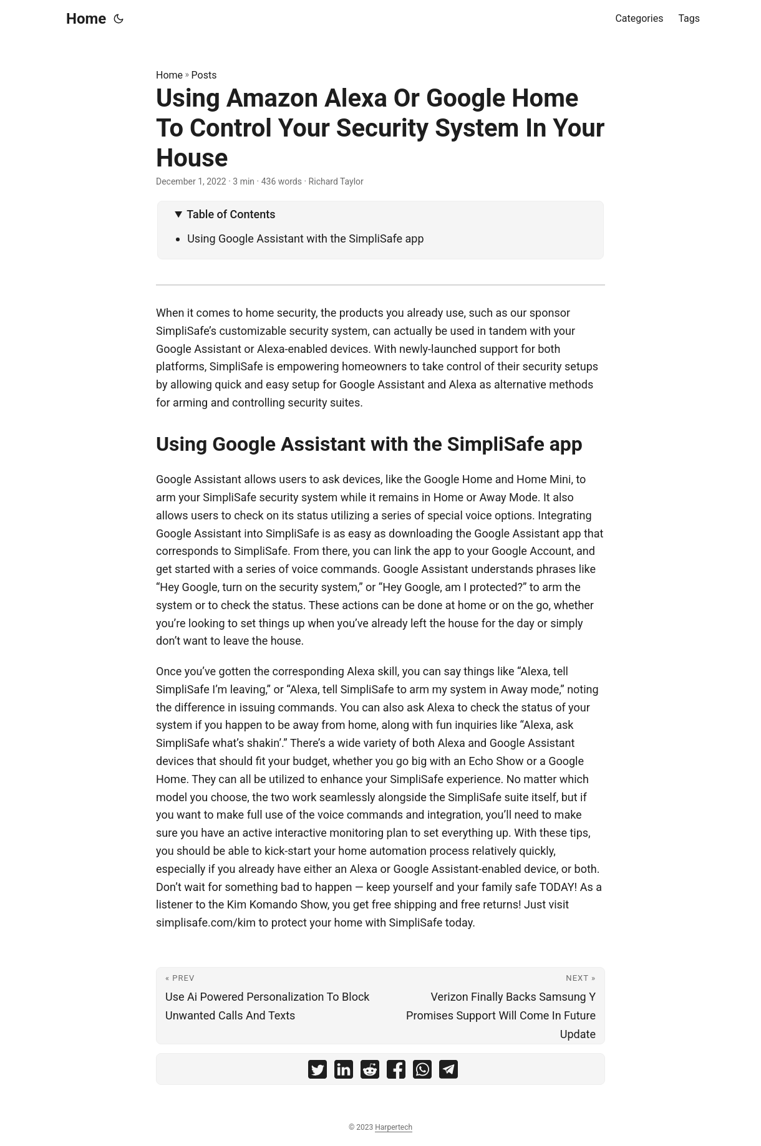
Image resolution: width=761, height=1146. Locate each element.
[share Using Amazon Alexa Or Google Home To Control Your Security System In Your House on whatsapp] (422, 1072)
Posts (204, 75)
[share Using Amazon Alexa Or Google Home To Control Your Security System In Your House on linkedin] (343, 1072)
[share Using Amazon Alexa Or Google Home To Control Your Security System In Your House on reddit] (370, 1072)
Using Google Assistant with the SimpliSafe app (305, 238)
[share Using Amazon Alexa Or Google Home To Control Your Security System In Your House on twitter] (317, 1072)
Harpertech (393, 1127)
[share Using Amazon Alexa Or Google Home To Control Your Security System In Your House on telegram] (448, 1072)
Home (86, 18)
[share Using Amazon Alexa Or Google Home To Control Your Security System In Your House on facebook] (396, 1072)
